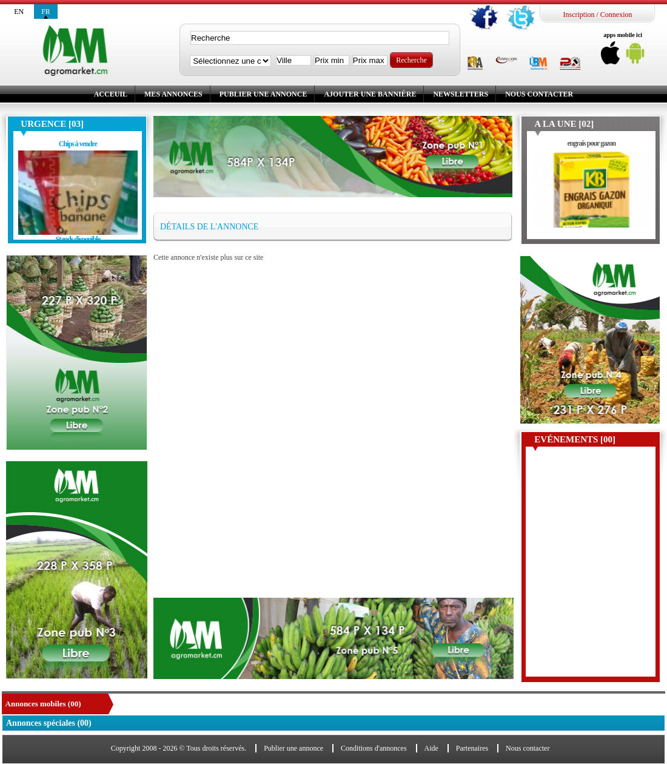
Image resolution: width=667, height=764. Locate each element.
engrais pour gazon (591, 143)
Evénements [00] (574, 439)
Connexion (616, 14)
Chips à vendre (78, 144)
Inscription (578, 14)
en (19, 11)
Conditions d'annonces (374, 748)
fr (45, 11)
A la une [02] (564, 124)
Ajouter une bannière (370, 94)
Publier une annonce (263, 94)
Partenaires (472, 748)
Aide (431, 748)
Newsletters (460, 94)
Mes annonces (173, 94)
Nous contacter (539, 94)
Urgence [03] (52, 124)
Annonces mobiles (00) (43, 703)
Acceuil (110, 94)
